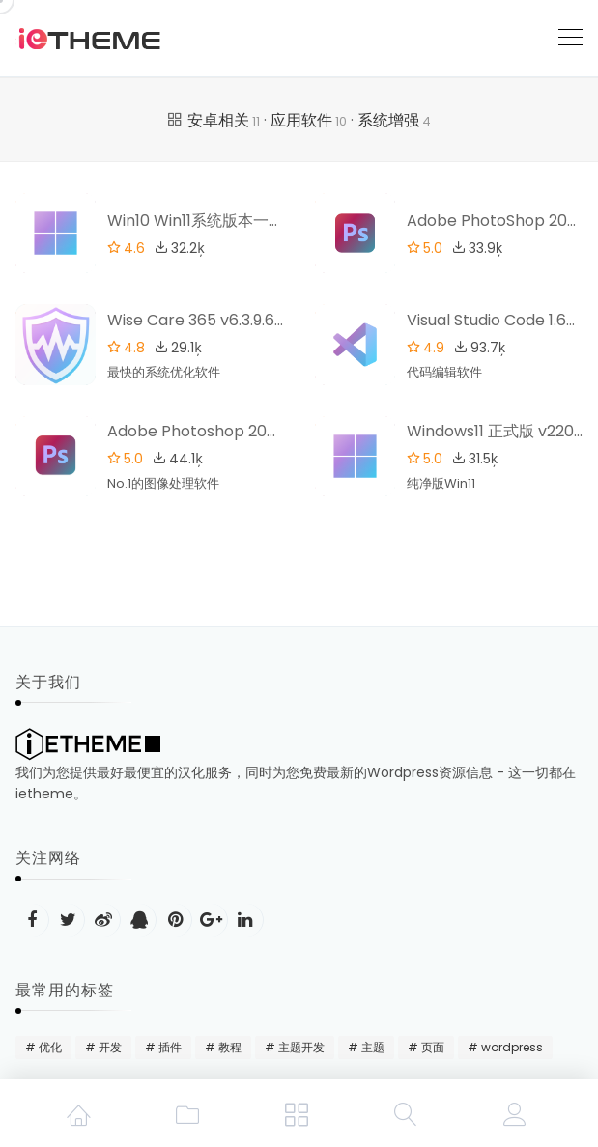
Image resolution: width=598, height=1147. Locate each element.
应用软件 (309, 120)
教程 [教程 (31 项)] (230, 1047)
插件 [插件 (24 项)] (170, 1047)
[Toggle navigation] (570, 38)
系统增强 (394, 120)
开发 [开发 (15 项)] (110, 1047)
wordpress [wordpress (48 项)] (512, 1047)
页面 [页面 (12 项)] (432, 1047)
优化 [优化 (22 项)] (50, 1047)
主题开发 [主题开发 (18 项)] (301, 1047)
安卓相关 (223, 120)
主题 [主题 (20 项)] (372, 1047)
